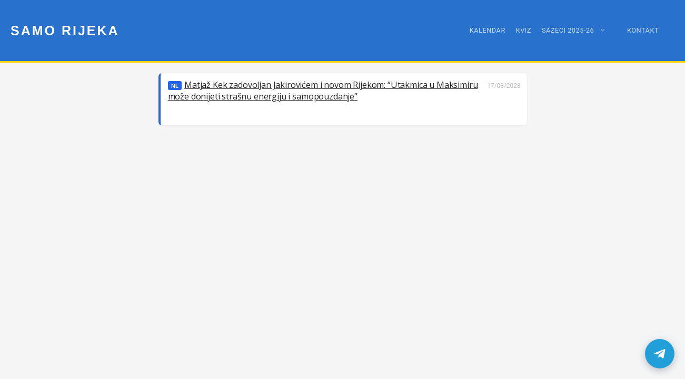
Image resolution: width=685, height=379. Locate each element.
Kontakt (643, 30)
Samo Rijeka (65, 30)
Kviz (523, 30)
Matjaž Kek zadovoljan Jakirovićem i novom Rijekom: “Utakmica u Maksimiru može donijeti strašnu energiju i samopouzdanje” (323, 90)
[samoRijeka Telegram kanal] (659, 353)
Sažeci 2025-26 (579, 30)
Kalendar (487, 30)
